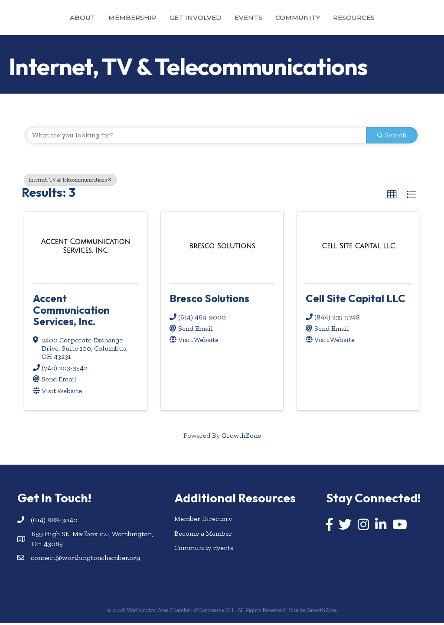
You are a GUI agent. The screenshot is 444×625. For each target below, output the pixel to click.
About (43, 17)
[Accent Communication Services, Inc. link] (85, 247)
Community (336, 17)
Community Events (203, 549)
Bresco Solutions (209, 299)
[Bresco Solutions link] (222, 247)
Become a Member (203, 535)
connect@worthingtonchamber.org (85, 559)
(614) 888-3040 (54, 521)
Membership (93, 17)
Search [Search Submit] (391, 136)
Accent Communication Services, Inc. (71, 311)
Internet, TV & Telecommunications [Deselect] (70, 181)
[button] (392, 196)
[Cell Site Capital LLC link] (358, 247)
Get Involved (157, 17)
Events (287, 17)
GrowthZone (241, 437)
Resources (393, 17)
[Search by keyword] (196, 136)
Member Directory (203, 520)
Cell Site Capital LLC (355, 299)
